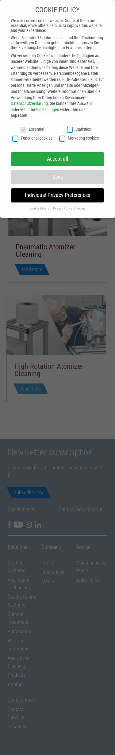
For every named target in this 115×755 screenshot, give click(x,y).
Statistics (79, 123)
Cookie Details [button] (39, 203)
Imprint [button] (81, 203)
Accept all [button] (57, 154)
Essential (32, 123)
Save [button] (57, 172)
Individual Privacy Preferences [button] (57, 190)
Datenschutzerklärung (29, 98)
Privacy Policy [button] (63, 203)
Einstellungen (47, 104)
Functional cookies (32, 132)
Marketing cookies (79, 132)
